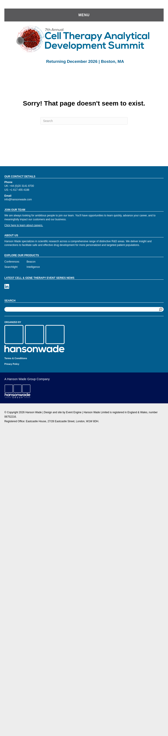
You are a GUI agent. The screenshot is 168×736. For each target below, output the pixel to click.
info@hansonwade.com (18, 199)
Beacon (31, 261)
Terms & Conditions (15, 358)
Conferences (11, 261)
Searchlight (11, 266)
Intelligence (33, 266)
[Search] (84, 121)
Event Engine (74, 412)
